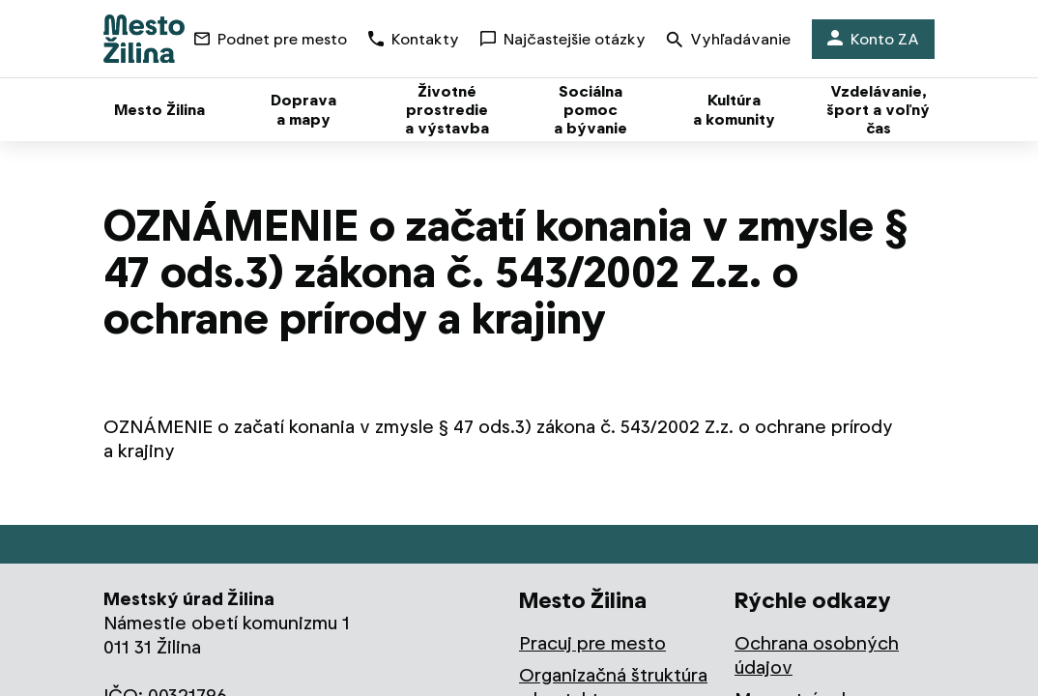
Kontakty (413, 39)
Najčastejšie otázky (563, 39)
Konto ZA (873, 39)
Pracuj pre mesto (592, 643)
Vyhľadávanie (729, 41)
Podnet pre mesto (270, 39)
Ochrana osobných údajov (817, 655)
